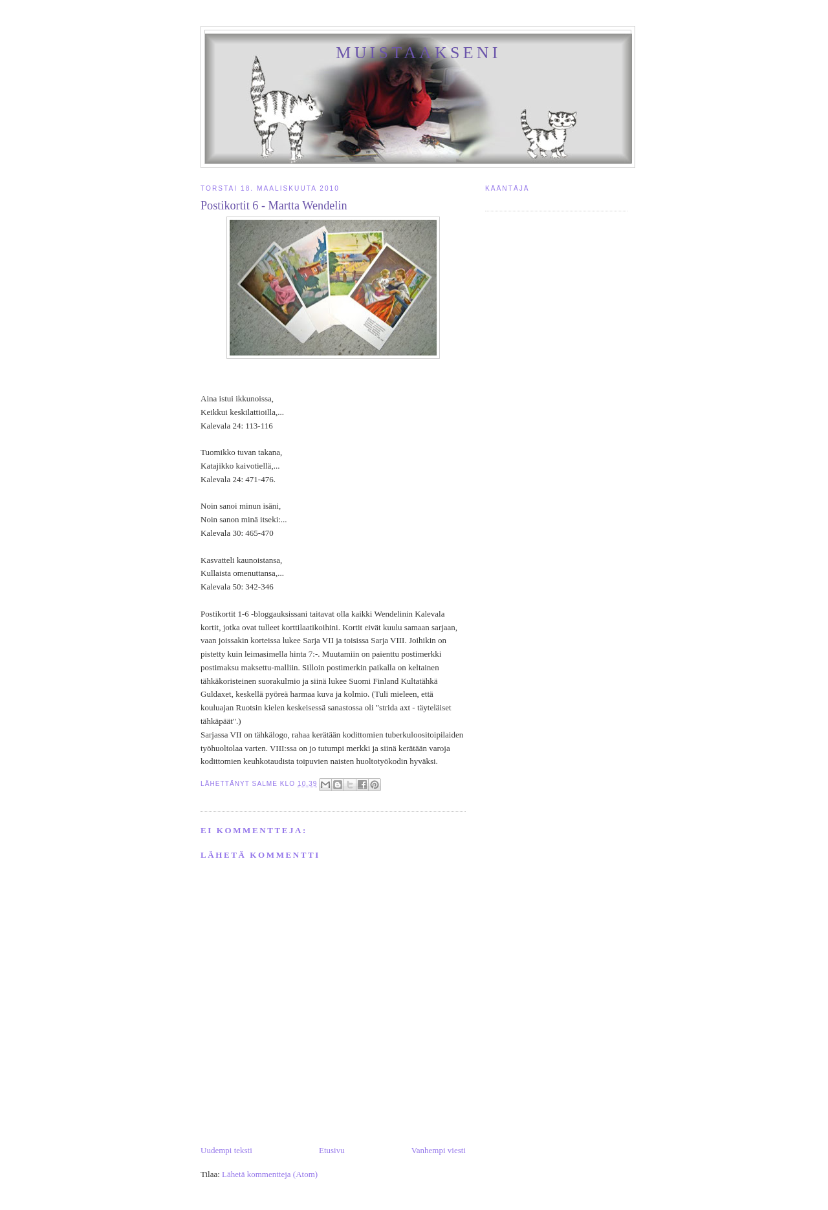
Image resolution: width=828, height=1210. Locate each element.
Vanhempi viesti (438, 1150)
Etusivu (332, 1150)
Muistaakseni (418, 52)
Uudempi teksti (226, 1150)
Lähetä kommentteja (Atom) (270, 1174)
